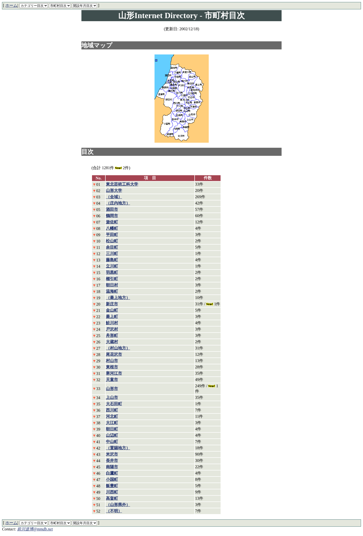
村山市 (112, 361)
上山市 (112, 397)
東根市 (112, 367)
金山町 (112, 310)
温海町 (112, 291)
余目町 (112, 247)
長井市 (112, 460)
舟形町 (112, 335)
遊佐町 (112, 222)
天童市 (112, 379)
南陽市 (112, 467)
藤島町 (112, 260)
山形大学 (114, 190)
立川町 (112, 266)
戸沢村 (112, 329)
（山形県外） (118, 504)
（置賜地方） (118, 448)
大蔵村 (112, 342)
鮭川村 (112, 323)
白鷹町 (112, 473)
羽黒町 (112, 272)
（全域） (114, 197)
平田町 (112, 234)
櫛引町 (112, 279)
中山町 (112, 441)
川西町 (112, 492)
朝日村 (112, 285)
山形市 (112, 388)
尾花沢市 (114, 354)
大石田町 (114, 404)
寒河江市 (114, 373)
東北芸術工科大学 (122, 184)
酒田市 (112, 209)
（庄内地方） (118, 203)
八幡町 (112, 228)
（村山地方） (118, 348)
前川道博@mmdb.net (35, 529)
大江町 (112, 423)
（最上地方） (118, 297)
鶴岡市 (112, 216)
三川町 (112, 253)
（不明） (114, 511)
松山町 (112, 241)
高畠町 (112, 498)
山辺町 (112, 435)
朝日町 (112, 429)
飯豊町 (112, 486)
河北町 (112, 416)
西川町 (112, 410)
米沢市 (112, 454)
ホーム (11, 5)
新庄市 (112, 304)
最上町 (112, 316)
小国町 (112, 479)
